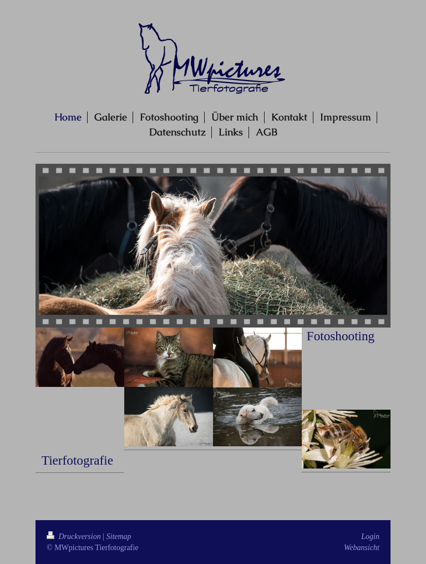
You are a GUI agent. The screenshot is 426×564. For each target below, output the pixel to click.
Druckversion (75, 536)
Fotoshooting (340, 336)
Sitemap (118, 536)
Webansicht (361, 547)
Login (370, 536)
